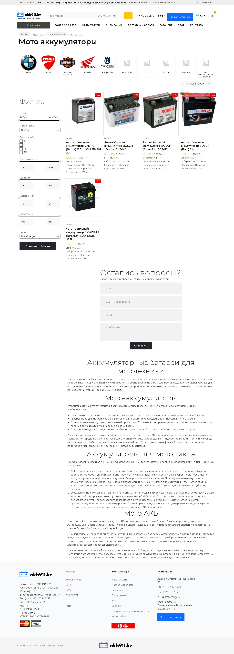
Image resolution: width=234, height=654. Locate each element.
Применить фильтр (38, 246)
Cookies (116, 605)
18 (25, 148)
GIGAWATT (71, 225)
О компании (119, 595)
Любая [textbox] (25, 130)
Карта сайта (119, 616)
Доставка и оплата (122, 584)
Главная (24, 34)
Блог (114, 600)
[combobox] (40, 130)
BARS (68, 584)
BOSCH (107, 138)
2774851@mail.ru (174, 597)
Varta (69, 138)
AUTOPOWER (73, 579)
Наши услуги (119, 579)
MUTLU (69, 600)
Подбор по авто (57, 34)
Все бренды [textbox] (28, 236)
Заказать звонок (180, 16)
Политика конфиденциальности (130, 611)
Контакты (117, 590)
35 (25, 152)
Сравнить (206, 2)
